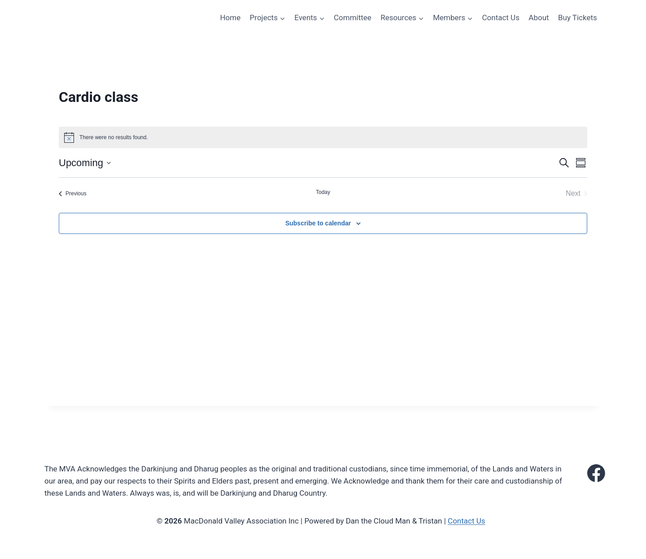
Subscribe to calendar (318, 223)
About (538, 17)
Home (230, 17)
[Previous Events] (73, 193)
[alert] (323, 137)
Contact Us (500, 17)
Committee (352, 17)
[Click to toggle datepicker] (85, 162)
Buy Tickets (577, 17)
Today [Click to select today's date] (323, 192)
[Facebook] (596, 473)
